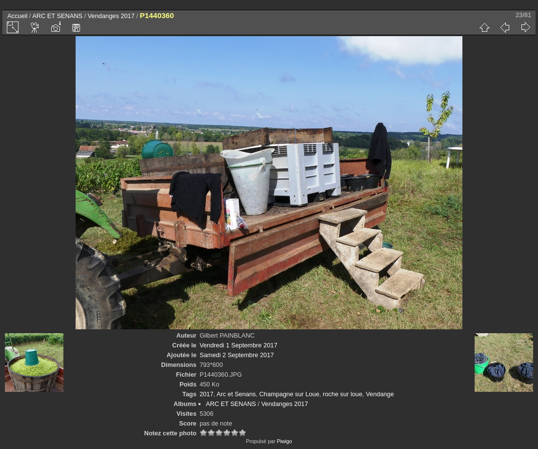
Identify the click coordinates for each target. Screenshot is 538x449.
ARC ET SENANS (57, 16)
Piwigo (284, 441)
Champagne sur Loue (289, 394)
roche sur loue (342, 394)
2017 (206, 394)
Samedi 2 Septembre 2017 (236, 355)
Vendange (380, 394)
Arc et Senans (236, 394)
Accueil (17, 16)
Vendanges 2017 (111, 16)
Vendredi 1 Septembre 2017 (238, 345)
